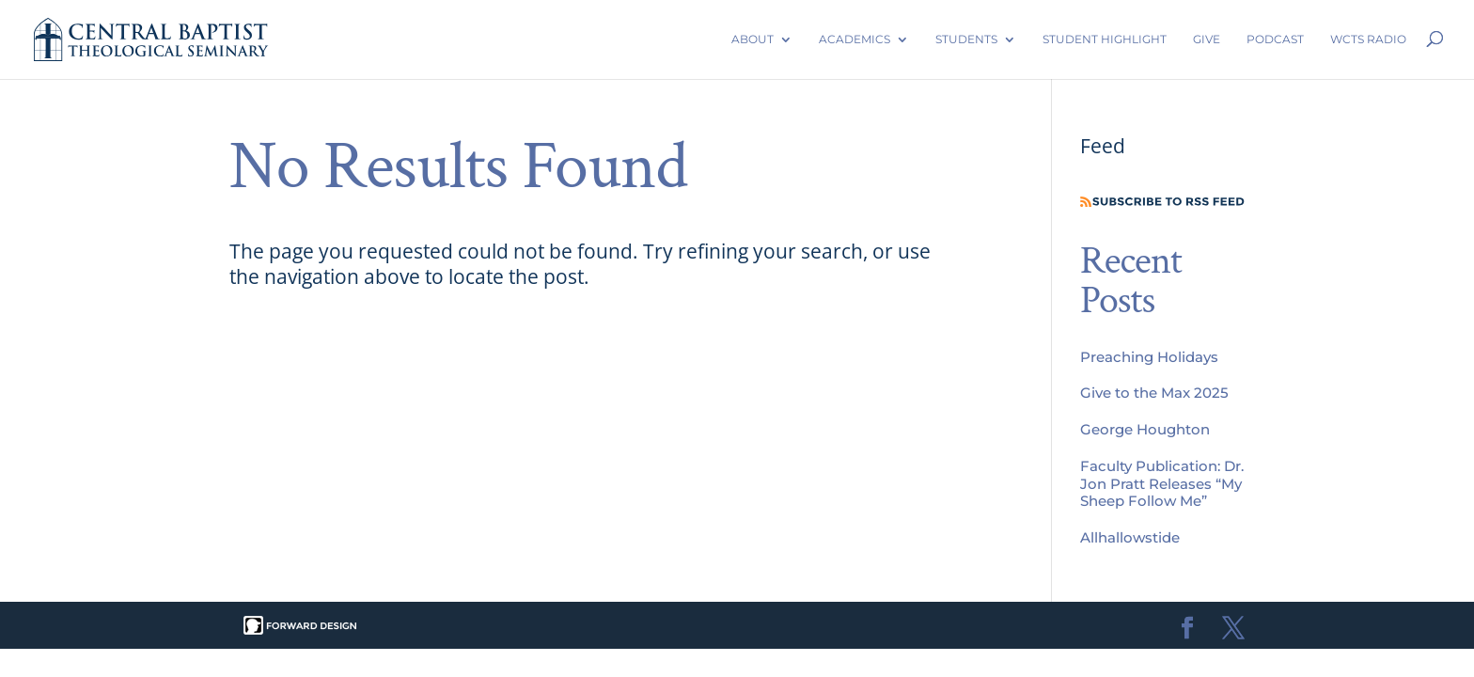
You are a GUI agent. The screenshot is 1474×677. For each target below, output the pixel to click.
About (752, 39)
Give (1206, 39)
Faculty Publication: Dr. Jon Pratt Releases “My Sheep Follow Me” (1162, 484)
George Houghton (1145, 429)
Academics (854, 39)
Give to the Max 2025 (1154, 392)
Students (966, 39)
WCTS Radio (1368, 39)
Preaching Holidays (1149, 357)
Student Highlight (1105, 39)
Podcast (1275, 39)
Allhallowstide (1130, 537)
